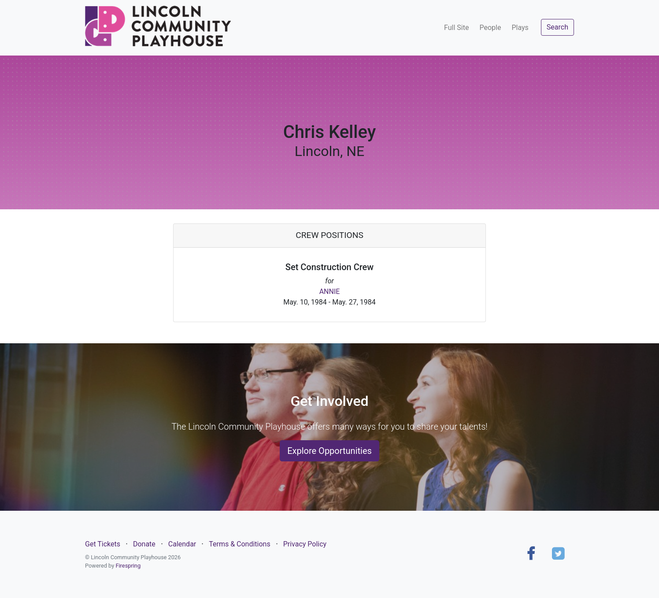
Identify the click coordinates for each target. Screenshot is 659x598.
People (490, 27)
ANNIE (329, 291)
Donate (144, 544)
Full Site (456, 27)
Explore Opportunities (329, 451)
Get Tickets (102, 544)
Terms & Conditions (239, 544)
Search (557, 27)
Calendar (182, 544)
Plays (519, 27)
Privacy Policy (305, 544)
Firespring (128, 565)
